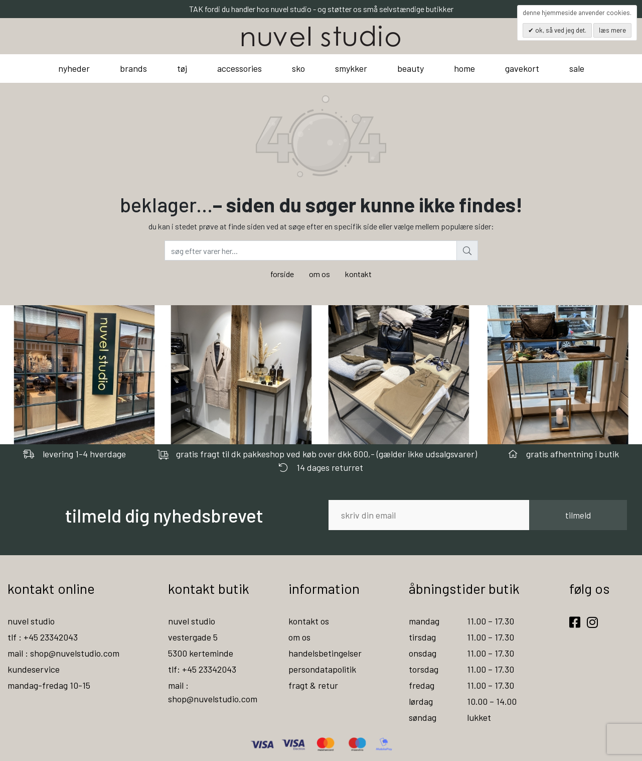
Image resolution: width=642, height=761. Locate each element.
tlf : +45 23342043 (43, 637)
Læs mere (612, 30)
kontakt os (308, 620)
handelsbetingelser (325, 653)
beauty (410, 68)
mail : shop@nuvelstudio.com (63, 653)
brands (133, 68)
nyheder (74, 68)
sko (298, 68)
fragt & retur (313, 685)
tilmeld (578, 515)
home (464, 68)
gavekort (522, 68)
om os (319, 274)
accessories (239, 68)
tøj (182, 68)
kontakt (358, 274)
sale (576, 68)
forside (282, 274)
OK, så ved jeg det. (560, 30)
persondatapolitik (322, 669)
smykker (351, 68)
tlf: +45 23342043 (202, 669)
